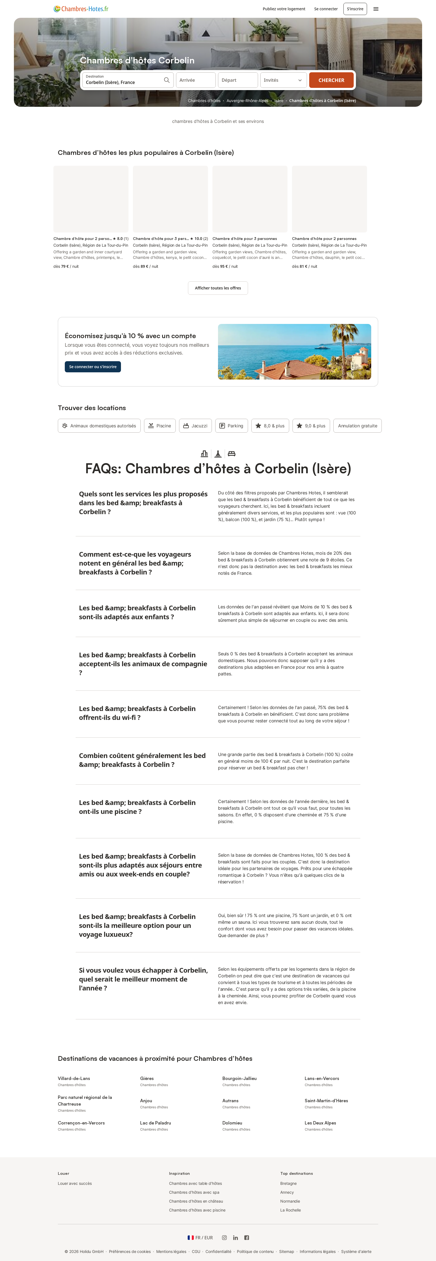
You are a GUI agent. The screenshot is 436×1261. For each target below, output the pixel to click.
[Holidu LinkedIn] (236, 1238)
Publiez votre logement (284, 8)
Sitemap (286, 1251)
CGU (196, 1251)
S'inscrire (355, 8)
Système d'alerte (356, 1251)
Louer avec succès (75, 1183)
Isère (278, 100)
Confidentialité (218, 1251)
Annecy (287, 1192)
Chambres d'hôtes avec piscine (197, 1210)
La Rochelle (290, 1210)
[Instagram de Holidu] (224, 1238)
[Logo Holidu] (80, 9)
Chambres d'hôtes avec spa (194, 1192)
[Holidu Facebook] (247, 1238)
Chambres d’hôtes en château (196, 1201)
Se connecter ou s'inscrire (93, 366)
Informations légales (318, 1251)
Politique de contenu (255, 1251)
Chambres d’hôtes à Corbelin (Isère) (322, 100)
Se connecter (326, 8)
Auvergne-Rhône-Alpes (247, 100)
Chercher (332, 80)
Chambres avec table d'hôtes (195, 1183)
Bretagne (288, 1183)
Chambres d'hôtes (204, 100)
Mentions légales (171, 1251)
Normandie (290, 1201)
